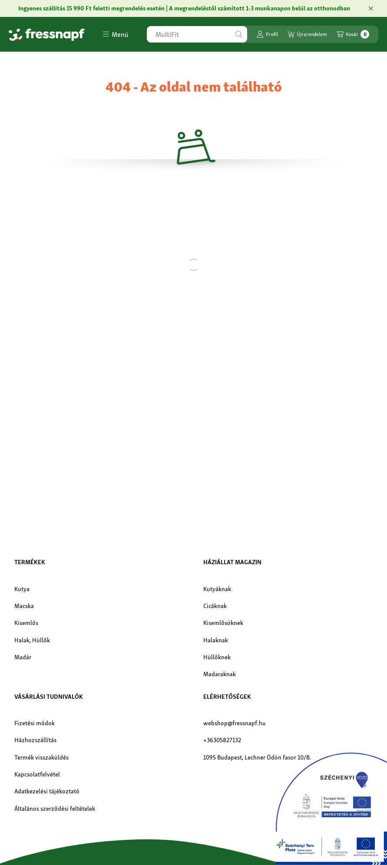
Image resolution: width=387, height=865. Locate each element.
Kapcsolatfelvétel (37, 774)
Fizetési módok (34, 723)
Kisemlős (26, 623)
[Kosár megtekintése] (353, 34)
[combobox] (197, 34)
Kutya (22, 589)
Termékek (29, 562)
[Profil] (267, 34)
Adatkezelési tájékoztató (46, 791)
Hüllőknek (217, 657)
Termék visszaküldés (41, 757)
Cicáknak (215, 606)
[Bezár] (370, 8)
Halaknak (215, 640)
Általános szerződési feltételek (54, 808)
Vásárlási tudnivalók (48, 697)
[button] (115, 34)
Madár (22, 657)
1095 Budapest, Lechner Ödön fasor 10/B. (257, 757)
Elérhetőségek (227, 697)
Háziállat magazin (232, 562)
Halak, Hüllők (32, 640)
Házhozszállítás (35, 740)
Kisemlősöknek (223, 623)
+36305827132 (222, 740)
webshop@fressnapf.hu (234, 723)
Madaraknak (219, 674)
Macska (24, 606)
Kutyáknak (217, 589)
